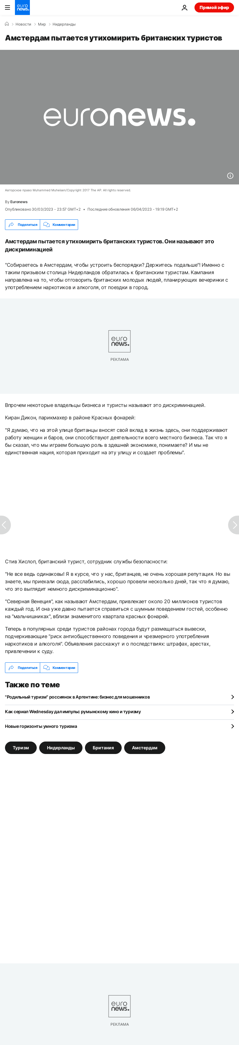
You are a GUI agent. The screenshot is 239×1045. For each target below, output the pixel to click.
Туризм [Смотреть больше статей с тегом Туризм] (21, 747)
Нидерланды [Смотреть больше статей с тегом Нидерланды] (61, 747)
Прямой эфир (214, 7)
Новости (23, 24)
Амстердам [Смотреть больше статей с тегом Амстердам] (144, 747)
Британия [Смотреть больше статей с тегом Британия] (103, 747)
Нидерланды (64, 24)
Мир (42, 24)
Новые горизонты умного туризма (41, 726)
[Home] (7, 24)
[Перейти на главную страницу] (22, 7)
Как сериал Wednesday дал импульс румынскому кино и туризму (73, 711)
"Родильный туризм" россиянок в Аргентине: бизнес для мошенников (77, 696)
